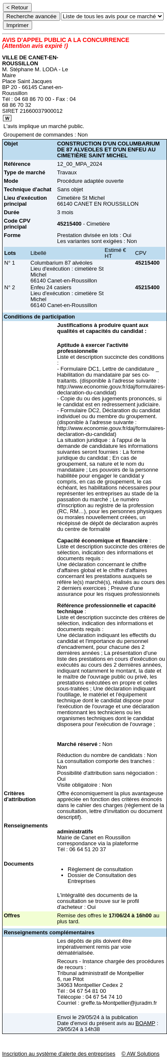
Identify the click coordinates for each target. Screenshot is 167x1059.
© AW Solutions (140, 1054)
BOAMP (145, 1023)
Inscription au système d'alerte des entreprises (58, 1054)
